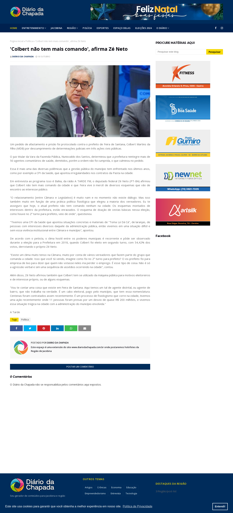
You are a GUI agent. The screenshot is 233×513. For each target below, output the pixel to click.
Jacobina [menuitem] (56, 28)
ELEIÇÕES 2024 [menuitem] (143, 28)
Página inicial (16, 41)
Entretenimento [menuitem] (33, 28)
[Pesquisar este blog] (181, 52)
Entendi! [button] (220, 506)
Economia (116, 487)
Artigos (88, 487)
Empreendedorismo (95, 493)
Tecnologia (131, 493)
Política (29, 41)
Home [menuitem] (13, 28)
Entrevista (116, 493)
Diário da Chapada (23, 56)
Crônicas (101, 487)
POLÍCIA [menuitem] (87, 28)
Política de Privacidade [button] (137, 506)
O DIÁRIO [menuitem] (161, 28)
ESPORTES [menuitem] (103, 28)
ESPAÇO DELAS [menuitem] (122, 28)
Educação (131, 487)
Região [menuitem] (71, 28)
